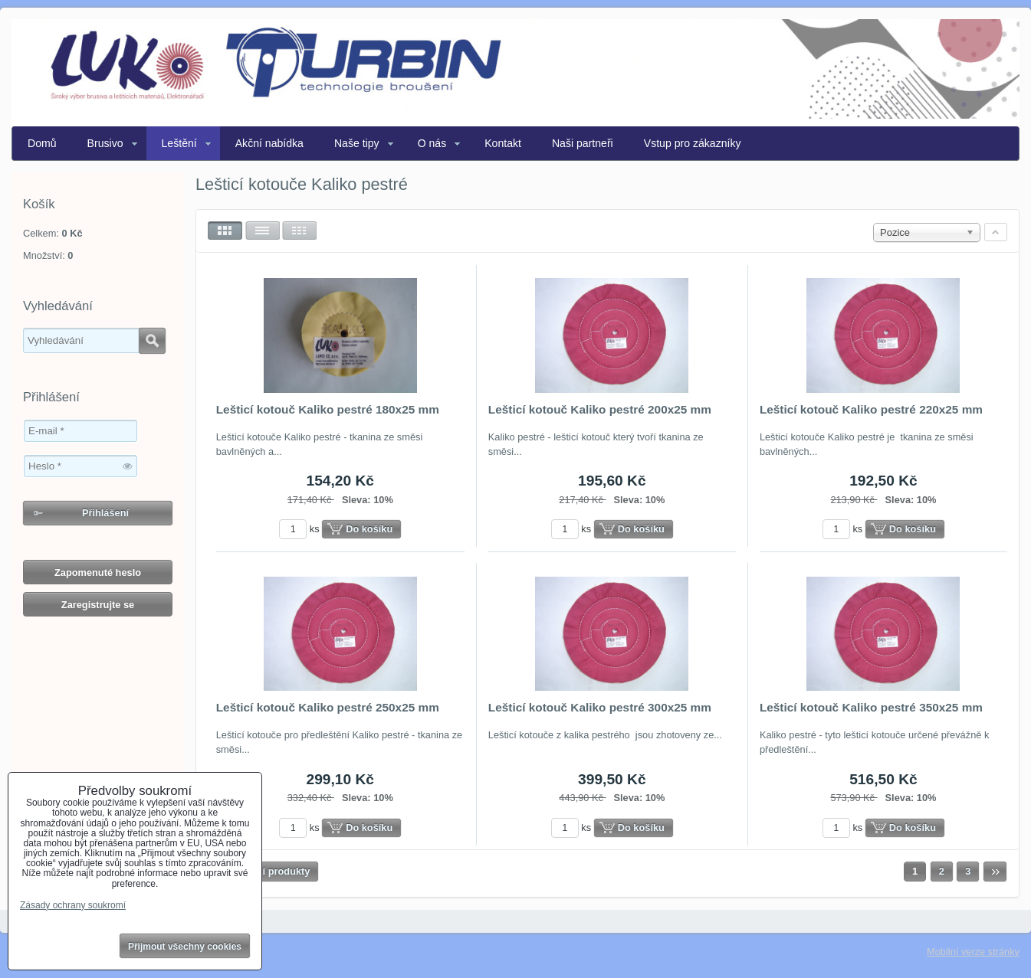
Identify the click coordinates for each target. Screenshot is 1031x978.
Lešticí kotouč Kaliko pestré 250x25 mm (327, 707)
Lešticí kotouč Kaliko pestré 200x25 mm (599, 409)
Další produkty (276, 871)
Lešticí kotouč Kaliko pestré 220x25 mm (871, 409)
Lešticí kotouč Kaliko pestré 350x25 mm (871, 707)
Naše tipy (356, 143)
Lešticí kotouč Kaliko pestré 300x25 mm (599, 707)
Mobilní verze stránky (973, 951)
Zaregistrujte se (97, 604)
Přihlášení (105, 512)
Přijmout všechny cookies (184, 946)
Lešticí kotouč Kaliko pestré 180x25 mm (327, 409)
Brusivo (105, 143)
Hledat (152, 341)
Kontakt (502, 143)
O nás (432, 143)
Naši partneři (582, 143)
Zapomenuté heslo (97, 572)
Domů (42, 143)
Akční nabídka (269, 143)
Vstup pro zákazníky (692, 143)
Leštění (179, 143)
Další (994, 872)
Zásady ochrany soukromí (73, 905)
